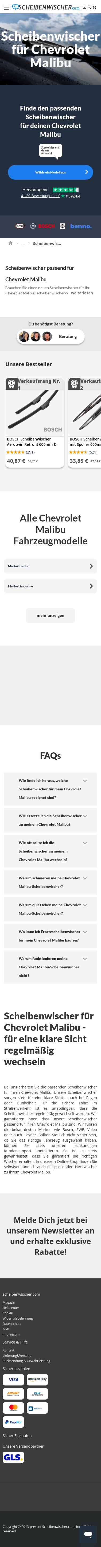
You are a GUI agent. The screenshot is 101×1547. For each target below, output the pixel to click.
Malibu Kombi (18, 566)
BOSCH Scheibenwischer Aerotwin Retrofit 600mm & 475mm (31, 441)
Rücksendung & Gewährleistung (26, 1361)
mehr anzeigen (50, 615)
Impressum (11, 1334)
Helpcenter (11, 1308)
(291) (30, 452)
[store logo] (46, 7)
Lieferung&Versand (17, 1355)
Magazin (9, 1302)
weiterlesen (82, 292)
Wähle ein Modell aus (50, 172)
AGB (6, 1329)
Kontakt (8, 1350)
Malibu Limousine (20, 586)
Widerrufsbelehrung (18, 1318)
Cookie (8, 1313)
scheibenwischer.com (54, 293)
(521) (93, 452)
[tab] (50, 789)
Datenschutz (12, 1323)
